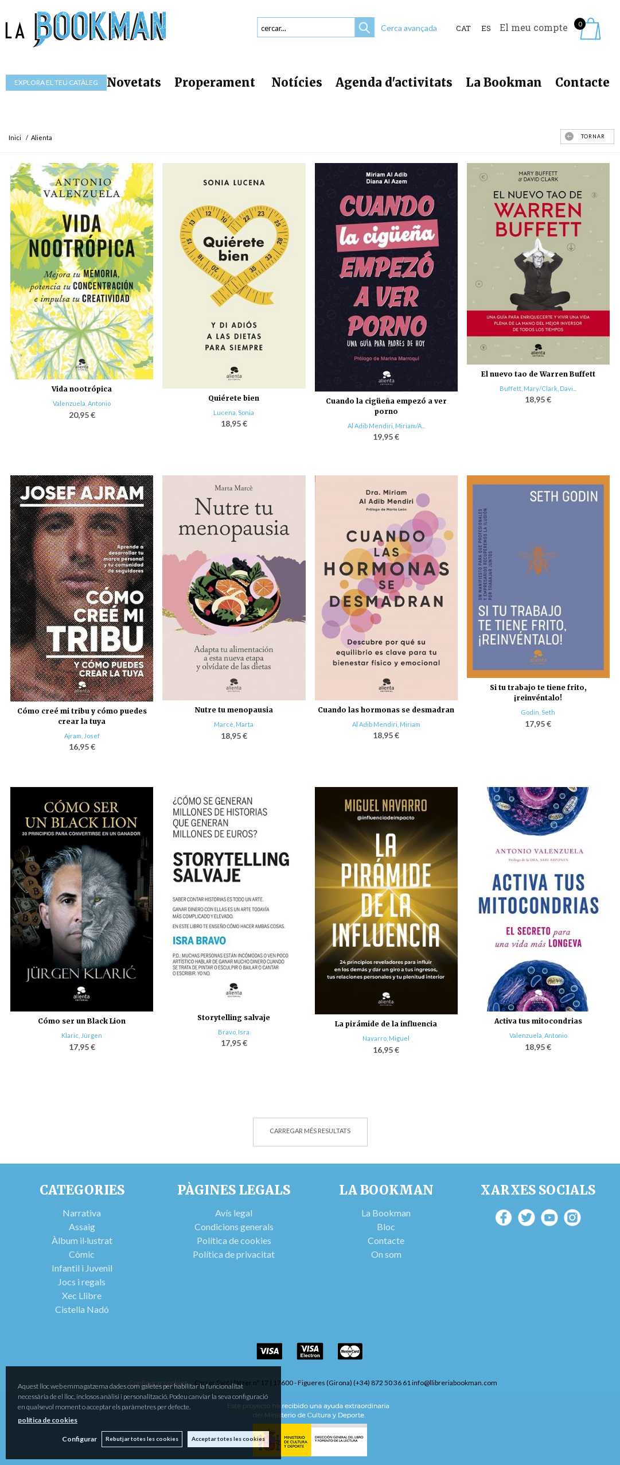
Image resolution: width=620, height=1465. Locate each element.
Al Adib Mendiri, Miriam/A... (386, 425)
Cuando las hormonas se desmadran (386, 710)
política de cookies (47, 1419)
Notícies (296, 82)
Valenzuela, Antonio (82, 403)
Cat (463, 28)
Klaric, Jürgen (81, 1035)
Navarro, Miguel (386, 1038)
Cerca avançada (409, 28)
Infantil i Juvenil (82, 1267)
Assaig (82, 1226)
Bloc (386, 1226)
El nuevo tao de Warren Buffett (538, 374)
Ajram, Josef (82, 735)
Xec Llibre (82, 1295)
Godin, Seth (538, 712)
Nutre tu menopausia (233, 710)
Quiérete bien (233, 398)
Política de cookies (234, 1240)
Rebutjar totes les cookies (141, 1438)
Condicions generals (234, 1226)
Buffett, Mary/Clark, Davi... (538, 388)
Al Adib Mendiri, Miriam (386, 724)
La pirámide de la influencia (386, 1024)
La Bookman (504, 82)
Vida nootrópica (82, 389)
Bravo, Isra (233, 1032)
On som (386, 1254)
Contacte (582, 82)
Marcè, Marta (234, 724)
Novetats (134, 82)
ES (486, 28)
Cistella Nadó (82, 1309)
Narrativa (82, 1212)
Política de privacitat (234, 1254)
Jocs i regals (82, 1281)
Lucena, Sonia (233, 412)
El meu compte (534, 27)
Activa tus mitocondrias (538, 1021)
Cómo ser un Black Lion (82, 1021)
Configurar (77, 1439)
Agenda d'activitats (394, 82)
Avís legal (233, 1212)
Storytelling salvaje (233, 1017)
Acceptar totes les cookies (228, 1438)
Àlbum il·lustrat (82, 1240)
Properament (216, 82)
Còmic (82, 1254)
